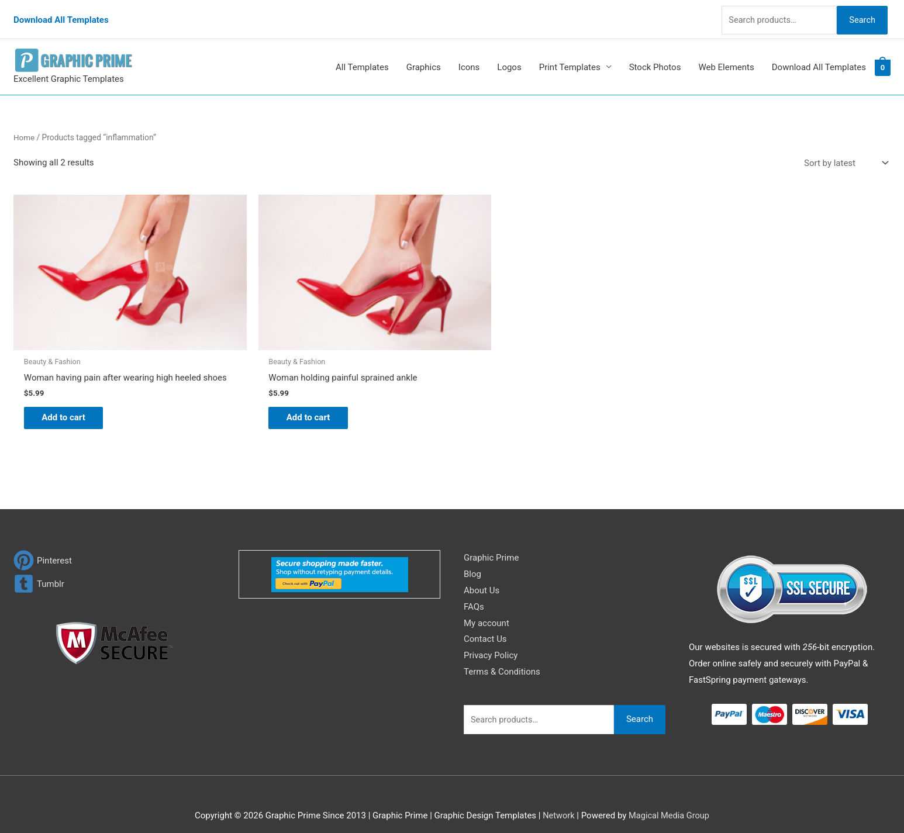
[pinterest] (42, 546)
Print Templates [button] (570, 57)
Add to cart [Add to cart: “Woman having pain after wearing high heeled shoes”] (69, 402)
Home (24, 127)
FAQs (474, 592)
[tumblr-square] (38, 569)
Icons (469, 57)
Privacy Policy (490, 641)
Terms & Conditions (502, 657)
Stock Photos (655, 57)
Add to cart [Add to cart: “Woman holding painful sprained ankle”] (291, 393)
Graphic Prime (491, 543)
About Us (481, 576)
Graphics (423, 57)
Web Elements (726, 57)
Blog (472, 560)
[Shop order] (844, 153)
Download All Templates (61, 14)
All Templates (362, 57)
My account (486, 608)
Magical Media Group (669, 801)
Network (557, 801)
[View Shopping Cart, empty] (883, 58)
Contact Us (485, 625)
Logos (509, 57)
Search (860, 14)
